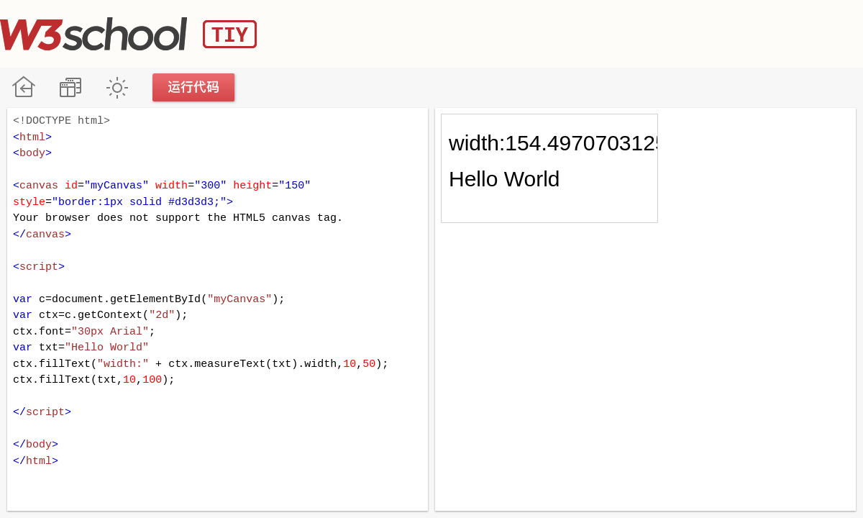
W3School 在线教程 (23, 87)
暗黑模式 (116, 87)
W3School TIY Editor (128, 34)
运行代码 (194, 87)
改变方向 (70, 87)
